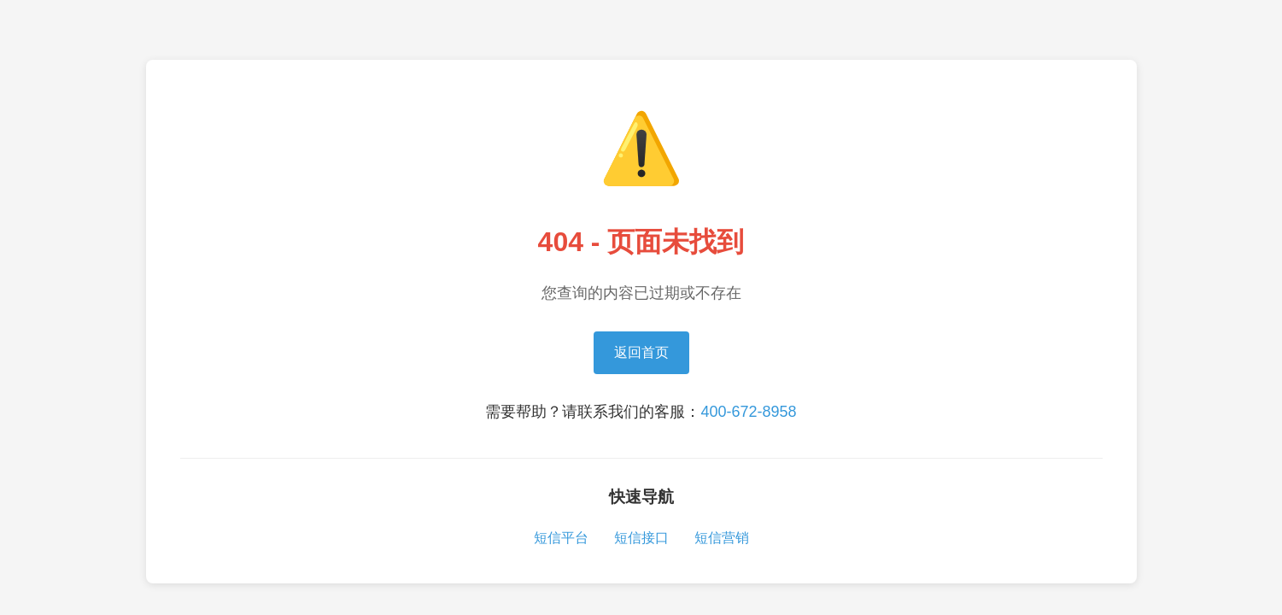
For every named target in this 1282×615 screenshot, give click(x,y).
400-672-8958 (748, 411)
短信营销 (721, 537)
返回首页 (641, 352)
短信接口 (641, 537)
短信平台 (561, 537)
